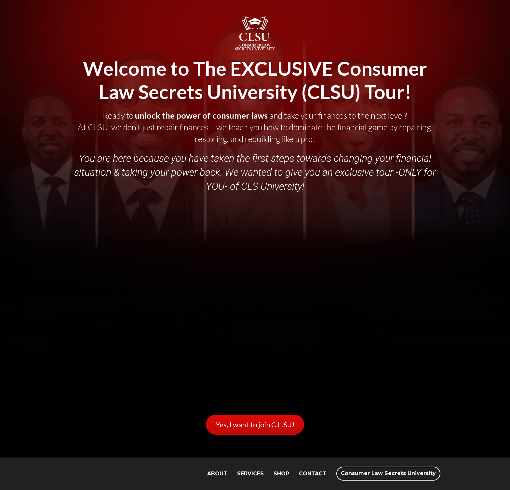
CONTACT (313, 474)
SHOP (281, 474)
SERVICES (250, 474)
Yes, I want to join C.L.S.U (255, 424)
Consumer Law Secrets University (388, 473)
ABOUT (217, 474)
